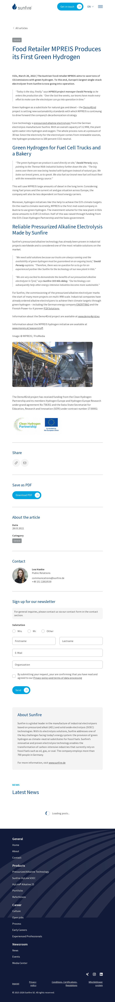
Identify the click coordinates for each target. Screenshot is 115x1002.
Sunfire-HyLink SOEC (24, 878)
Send (22, 690)
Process (16, 923)
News (15, 950)
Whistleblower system (96, 984)
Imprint (15, 983)
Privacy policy (32, 984)
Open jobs (18, 917)
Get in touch (71, 6)
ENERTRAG (82, 304)
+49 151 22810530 (41, 581)
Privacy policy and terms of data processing (57, 677)
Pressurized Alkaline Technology (30, 871)
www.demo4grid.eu (88, 316)
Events (16, 956)
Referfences (19, 897)
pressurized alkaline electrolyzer (52, 123)
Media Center (19, 963)
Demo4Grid (89, 107)
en (90, 6)
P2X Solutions (51, 308)
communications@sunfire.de (48, 578)
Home (15, 845)
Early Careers (19, 929)
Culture (16, 911)
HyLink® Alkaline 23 (23, 884)
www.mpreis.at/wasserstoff (27, 328)
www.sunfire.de (57, 769)
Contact (16, 857)
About (15, 851)
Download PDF (28, 495)
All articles (20, 28)
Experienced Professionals (27, 936)
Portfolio (17, 890)
